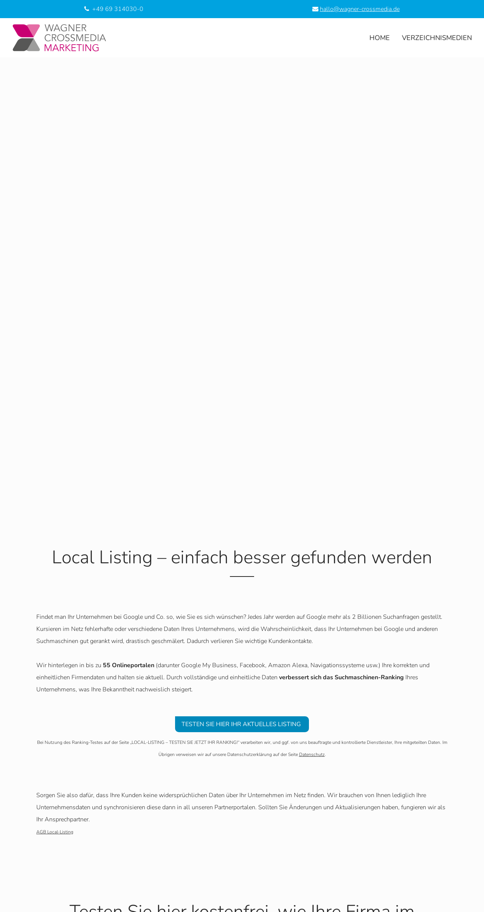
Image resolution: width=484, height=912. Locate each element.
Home (379, 37)
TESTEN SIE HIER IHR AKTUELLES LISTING (242, 724)
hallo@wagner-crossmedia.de (360, 9)
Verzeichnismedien (437, 37)
